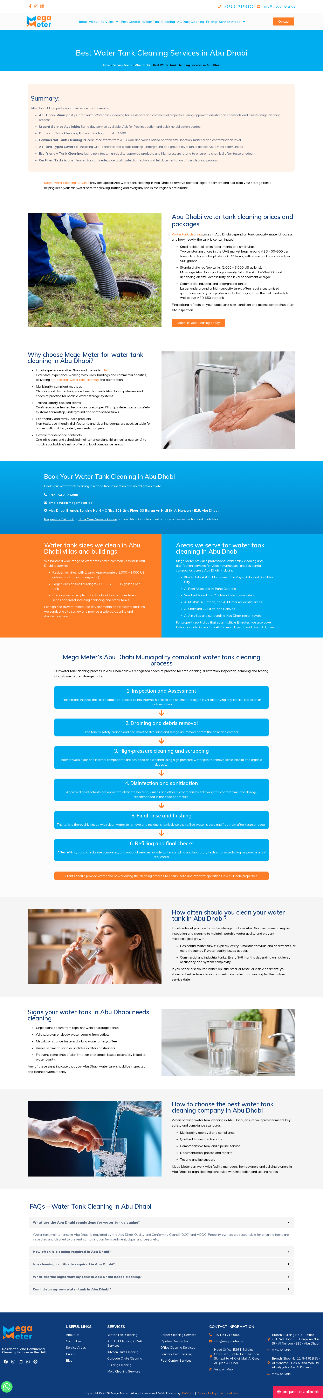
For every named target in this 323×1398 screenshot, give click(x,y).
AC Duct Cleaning (190, 22)
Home (82, 22)
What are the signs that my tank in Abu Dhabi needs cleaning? (87, 1277)
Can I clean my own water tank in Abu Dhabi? (72, 1289)
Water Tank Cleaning (158, 22)
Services (110, 21)
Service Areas (232, 21)
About (93, 22)
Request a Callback (59, 519)
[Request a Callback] (298, 1392)
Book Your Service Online (97, 519)
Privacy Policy (207, 1393)
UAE (105, 370)
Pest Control (130, 22)
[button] (161, 1222)
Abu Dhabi (142, 65)
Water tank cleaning (187, 234)
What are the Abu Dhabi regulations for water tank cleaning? (86, 1222)
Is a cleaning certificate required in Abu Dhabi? (74, 1264)
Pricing (211, 22)
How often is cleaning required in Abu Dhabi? (72, 1252)
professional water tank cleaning (75, 380)
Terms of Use (229, 1393)
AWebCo (187, 1393)
